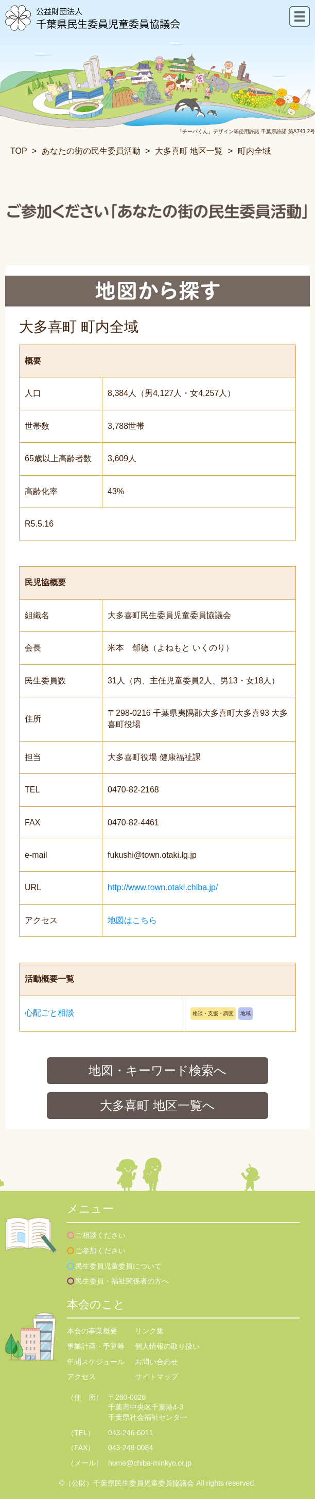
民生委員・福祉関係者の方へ (122, 1281)
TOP (18, 151)
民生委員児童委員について (118, 1266)
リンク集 (149, 1331)
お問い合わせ (156, 1362)
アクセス (81, 1376)
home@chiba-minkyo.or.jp (149, 1463)
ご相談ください (100, 1235)
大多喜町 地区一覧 (189, 151)
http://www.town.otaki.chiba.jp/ (163, 887)
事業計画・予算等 (96, 1346)
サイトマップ (156, 1376)
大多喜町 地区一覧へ (157, 1105)
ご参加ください (100, 1251)
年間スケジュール (96, 1362)
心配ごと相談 (49, 1012)
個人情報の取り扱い (167, 1346)
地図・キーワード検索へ (157, 1070)
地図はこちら (132, 920)
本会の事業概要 (92, 1331)
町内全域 (254, 151)
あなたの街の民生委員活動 (91, 151)
